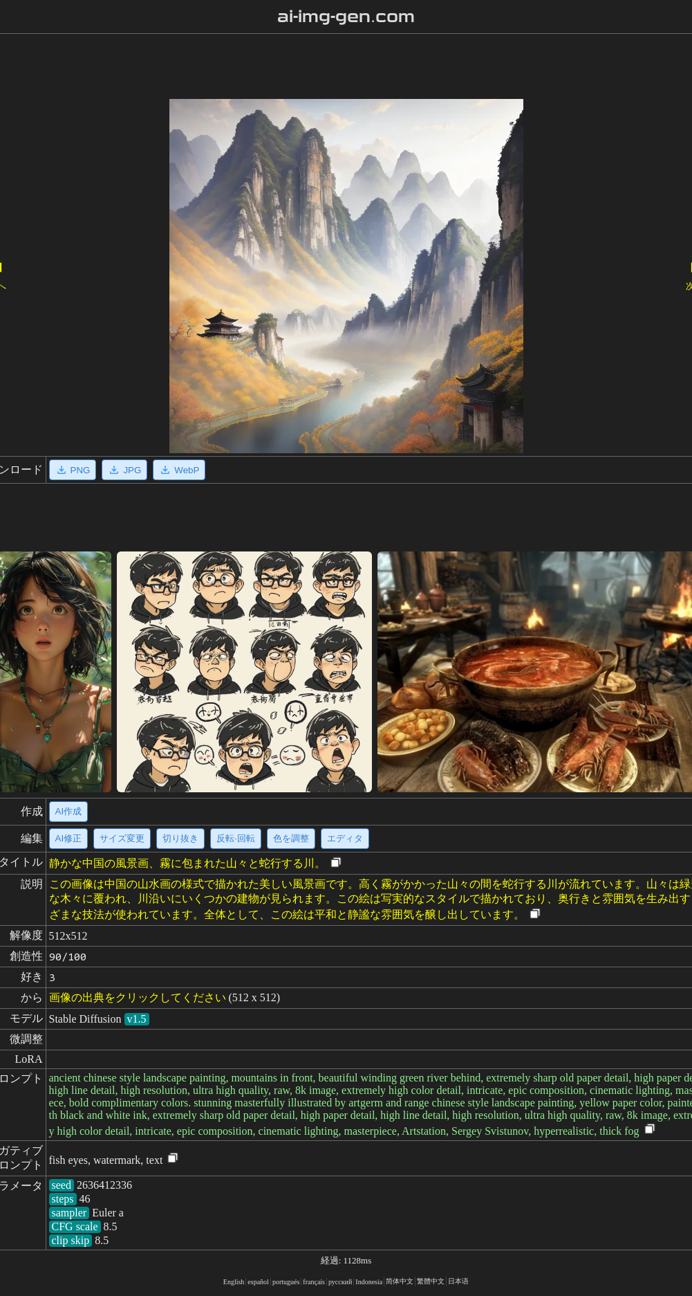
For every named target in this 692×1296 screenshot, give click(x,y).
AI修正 (68, 838)
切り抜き (180, 838)
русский (340, 1282)
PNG (73, 470)
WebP (179, 470)
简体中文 (399, 1281)
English (234, 1282)
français (314, 1282)
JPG (124, 470)
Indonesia (368, 1282)
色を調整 (291, 838)
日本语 (458, 1281)
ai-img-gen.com (346, 16)
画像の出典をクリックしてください (137, 997)
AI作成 (68, 811)
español (258, 1282)
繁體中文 (431, 1281)
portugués (285, 1282)
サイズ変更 (122, 838)
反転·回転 (235, 838)
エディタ (345, 838)
